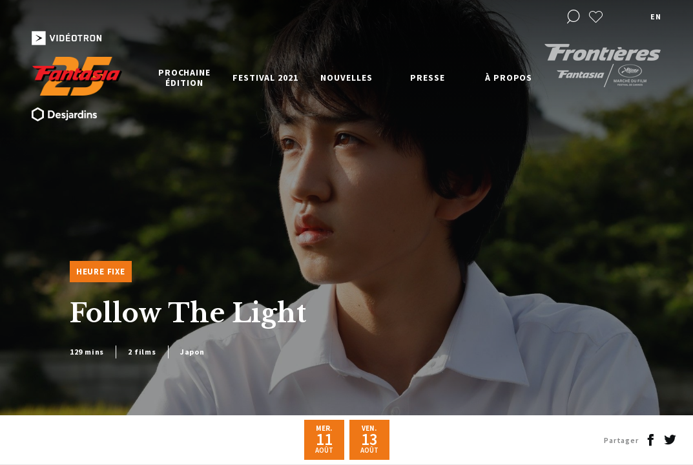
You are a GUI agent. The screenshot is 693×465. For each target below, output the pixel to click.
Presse (427, 77)
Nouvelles (346, 77)
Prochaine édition (184, 77)
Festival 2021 (265, 77)
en (655, 16)
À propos (508, 77)
